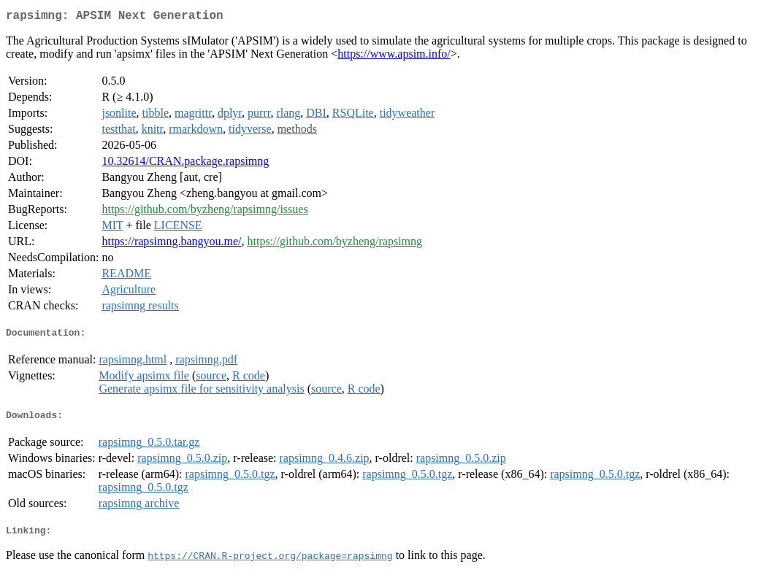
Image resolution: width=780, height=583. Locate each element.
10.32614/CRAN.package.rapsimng (185, 164)
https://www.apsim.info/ (394, 56)
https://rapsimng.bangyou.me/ (171, 244)
